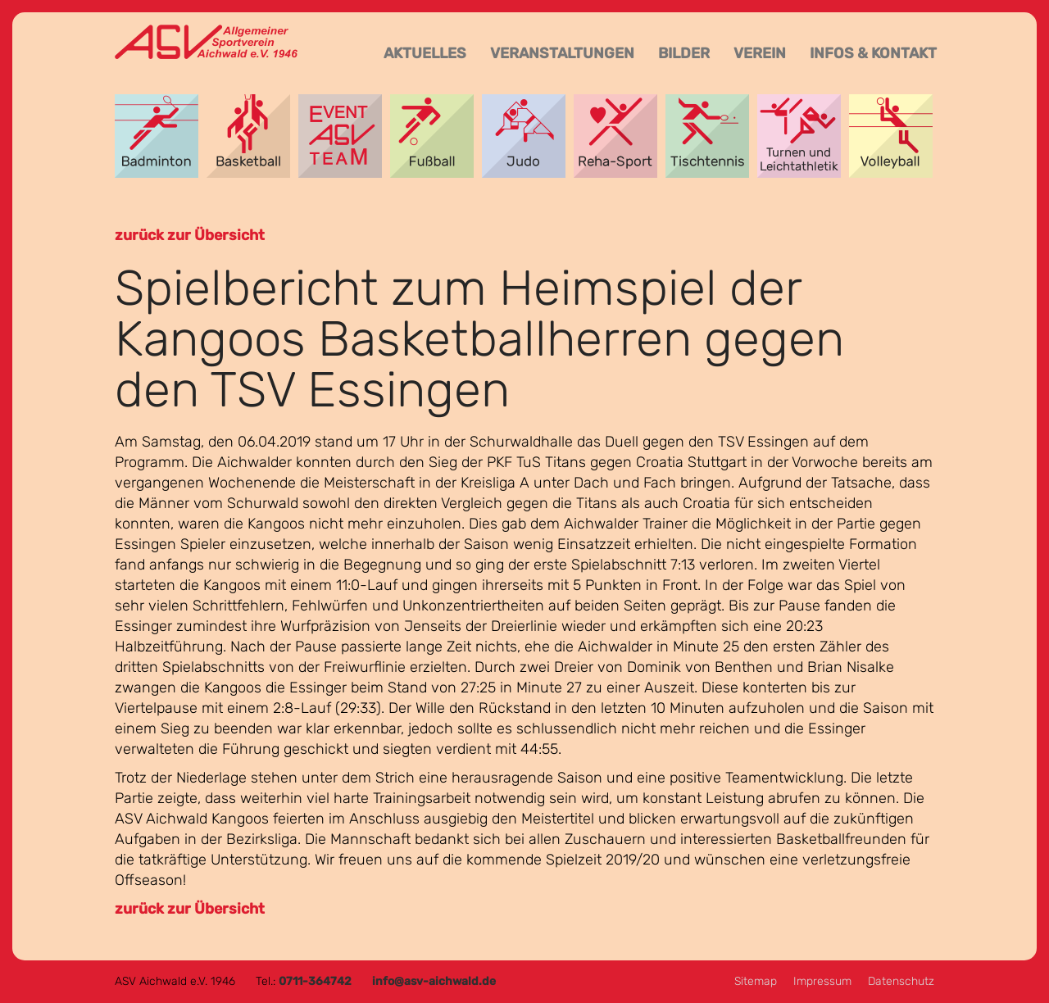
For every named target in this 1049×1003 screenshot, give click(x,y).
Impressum (822, 981)
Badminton (156, 136)
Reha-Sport (615, 136)
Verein (759, 53)
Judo (523, 136)
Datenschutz (901, 981)
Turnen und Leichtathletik (799, 136)
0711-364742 (315, 981)
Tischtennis (707, 136)
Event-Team (340, 136)
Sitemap (755, 981)
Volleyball (891, 136)
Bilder (684, 53)
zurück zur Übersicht (190, 235)
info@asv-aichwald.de (434, 981)
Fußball (432, 136)
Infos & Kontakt (873, 53)
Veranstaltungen (562, 53)
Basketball (248, 136)
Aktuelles (425, 53)
